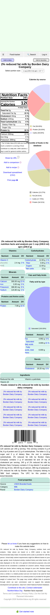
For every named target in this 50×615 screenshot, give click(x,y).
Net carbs (30, 269)
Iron (1, 284)
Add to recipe (11, 167)
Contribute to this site (16, 588)
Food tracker (15, 55)
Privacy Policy (28, 594)
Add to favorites (41, 60)
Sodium (3, 290)
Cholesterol (29, 368)
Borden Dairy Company (23, 490)
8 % (22, 287)
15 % (47, 343)
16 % (22, 306)
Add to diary (7, 60)
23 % (22, 281)
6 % (47, 339)
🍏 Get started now (25, 611)
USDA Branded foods (23, 484)
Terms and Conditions (12, 594)
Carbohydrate (30, 260)
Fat (26, 339)
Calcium (3, 281)
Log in (44, 55)
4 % (47, 260)
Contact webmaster (34, 588)
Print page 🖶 (12, 180)
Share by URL (12, 158)
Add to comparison (11, 162)
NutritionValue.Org (14, 591)
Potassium (4, 287)
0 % (22, 284)
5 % (22, 290)
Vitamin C (4, 260)
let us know (12, 544)
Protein (3, 306)
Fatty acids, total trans (29, 350)
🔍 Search (31, 55)
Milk (15, 487)
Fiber (28, 263)
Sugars (29, 266)
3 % (22, 263)
